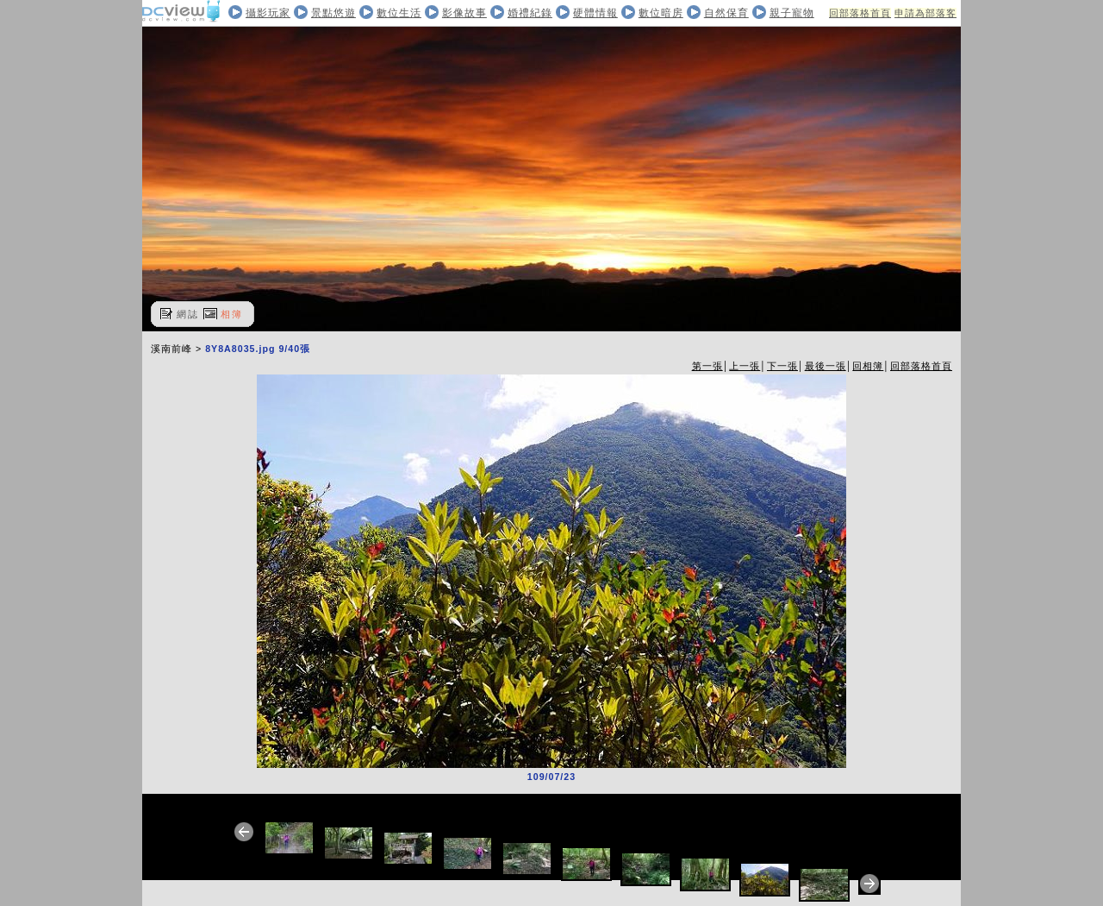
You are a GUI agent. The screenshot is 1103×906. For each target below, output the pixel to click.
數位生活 (399, 13)
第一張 (707, 366)
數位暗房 (661, 13)
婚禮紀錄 (530, 13)
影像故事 (464, 13)
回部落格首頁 (860, 13)
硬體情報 (595, 13)
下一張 (782, 366)
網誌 (188, 314)
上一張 (744, 366)
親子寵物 (792, 13)
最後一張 (825, 366)
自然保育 (726, 13)
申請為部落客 (925, 13)
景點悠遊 (333, 13)
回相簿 (867, 366)
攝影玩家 (268, 13)
